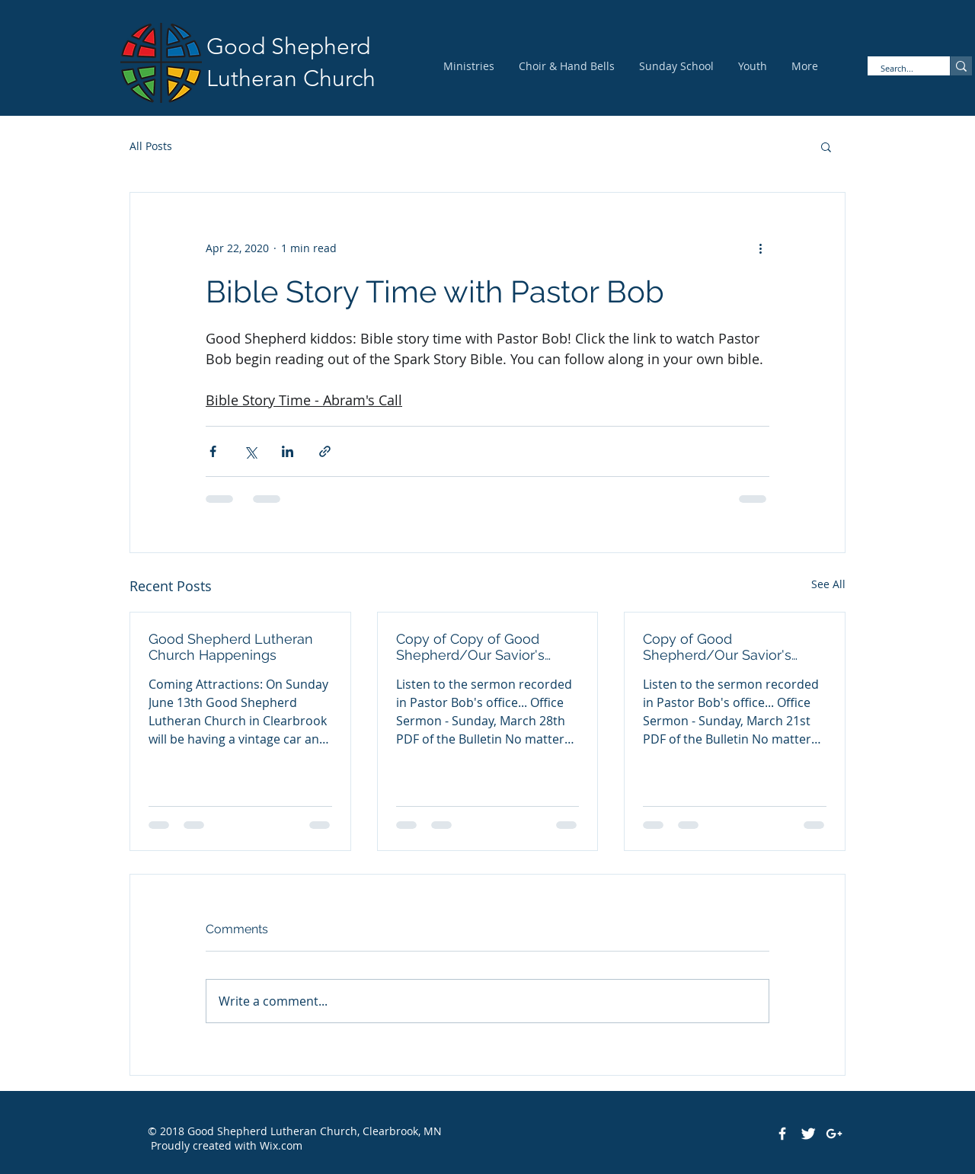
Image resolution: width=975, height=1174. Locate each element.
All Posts (150, 146)
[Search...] (899, 68)
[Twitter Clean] (808, 1133)
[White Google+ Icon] (834, 1133)
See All (828, 584)
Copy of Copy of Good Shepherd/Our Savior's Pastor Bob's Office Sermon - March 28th (483, 647)
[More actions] (760, 247)
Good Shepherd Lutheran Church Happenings (231, 647)
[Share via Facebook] (213, 451)
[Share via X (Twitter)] (250, 451)
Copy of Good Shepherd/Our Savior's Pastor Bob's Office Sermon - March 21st (730, 647)
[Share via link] (325, 451)
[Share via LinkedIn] (287, 451)
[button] (826, 146)
